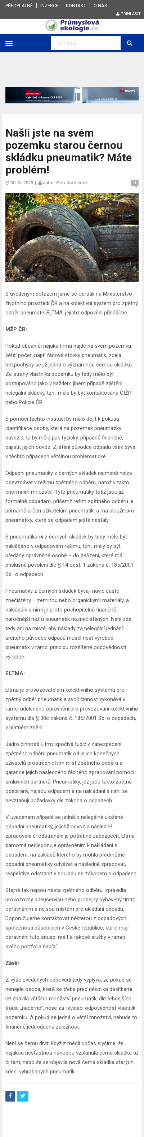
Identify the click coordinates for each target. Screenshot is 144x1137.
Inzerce (49, 5)
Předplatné (19, 5)
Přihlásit (128, 14)
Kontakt (76, 5)
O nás (100, 5)
